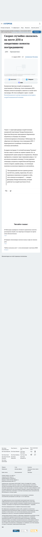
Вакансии (27, 27)
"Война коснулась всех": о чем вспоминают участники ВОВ (21, 249)
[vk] (6, 191)
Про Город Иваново (15, 451)
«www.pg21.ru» (12, 475)
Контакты (30, 467)
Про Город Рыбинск (15, 454)
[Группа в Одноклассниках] (35, 451)
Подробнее (33, 504)
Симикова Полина (31, 57)
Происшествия (15, 52)
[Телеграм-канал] (29, 79)
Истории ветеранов (5, 27)
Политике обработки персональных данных (21, 32)
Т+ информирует (16, 27)
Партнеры (30, 472)
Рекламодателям (18, 472)
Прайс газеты (5, 472)
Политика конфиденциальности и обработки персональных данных (16, 506)
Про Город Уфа (23, 454)
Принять (36, 32)
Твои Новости (14, 448)
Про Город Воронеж (6, 451)
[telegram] (11, 191)
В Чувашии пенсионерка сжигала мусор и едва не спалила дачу (21, 242)
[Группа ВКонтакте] (12, 79)
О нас (16, 467)
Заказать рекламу (35, 27)
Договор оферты (18, 469)
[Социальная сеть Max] (21, 82)
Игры (22, 27)
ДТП (6, 52)
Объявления (4, 469)
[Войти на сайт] (39, 23)
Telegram (4, 467)
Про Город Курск (5, 454)
